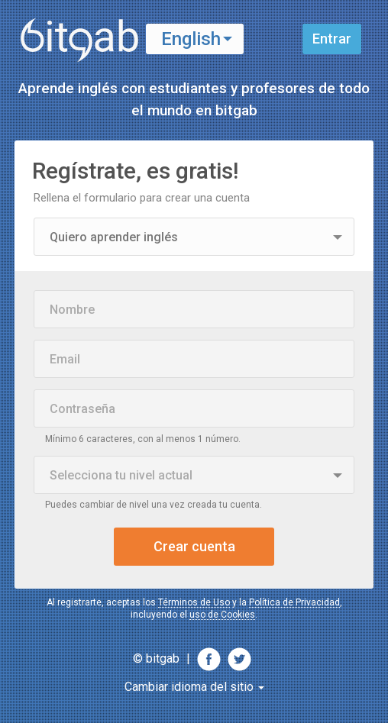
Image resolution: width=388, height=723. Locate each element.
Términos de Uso (194, 602)
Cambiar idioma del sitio (194, 686)
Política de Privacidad (294, 602)
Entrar (331, 39)
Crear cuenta (194, 546)
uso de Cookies (222, 614)
